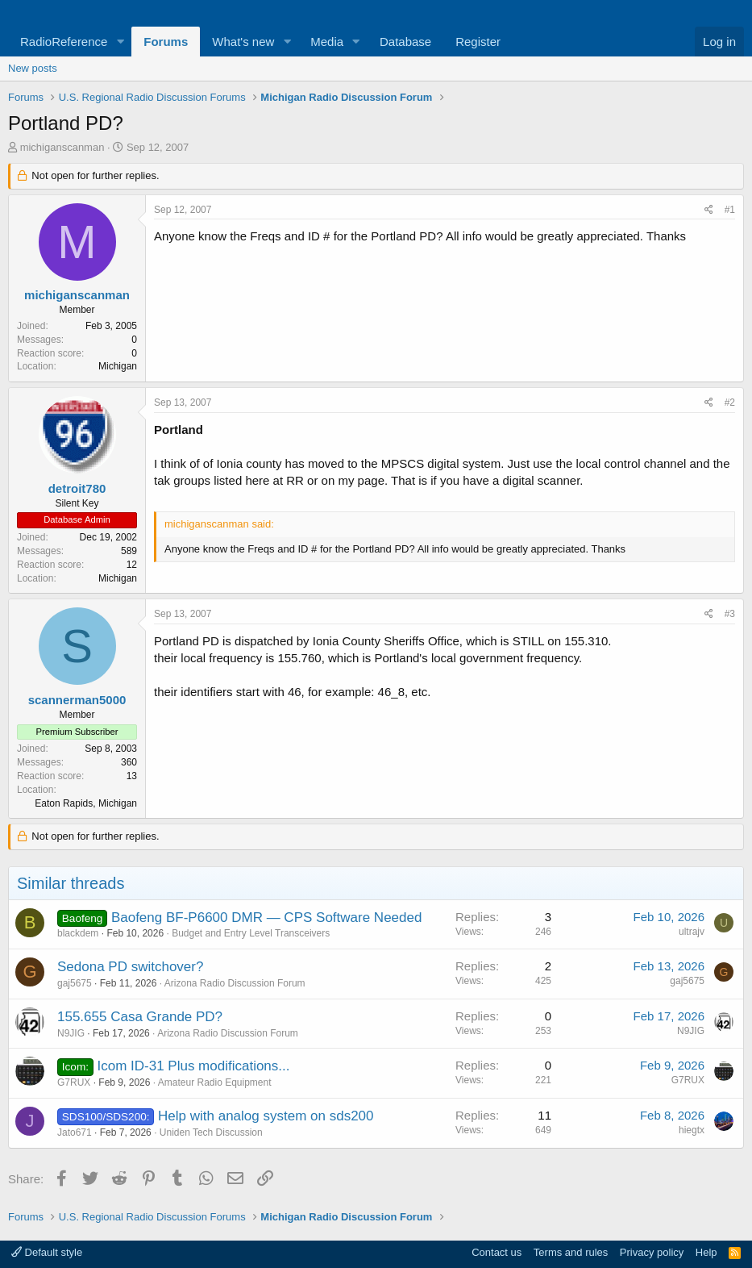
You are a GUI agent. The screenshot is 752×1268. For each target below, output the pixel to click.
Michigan (117, 366)
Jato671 (74, 1132)
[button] (120, 41)
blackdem (77, 933)
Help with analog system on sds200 (265, 1116)
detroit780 (77, 488)
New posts (32, 68)
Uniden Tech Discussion (211, 1132)
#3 (730, 613)
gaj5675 (74, 983)
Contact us (496, 1252)
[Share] (709, 210)
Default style (46, 1252)
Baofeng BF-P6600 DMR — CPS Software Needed (266, 917)
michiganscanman (62, 147)
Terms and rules (571, 1252)
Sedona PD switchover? (130, 966)
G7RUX (73, 1082)
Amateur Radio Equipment (215, 1082)
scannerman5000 (77, 700)
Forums (165, 41)
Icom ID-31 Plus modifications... (193, 1066)
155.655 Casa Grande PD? (139, 1016)
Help (706, 1252)
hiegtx (691, 1130)
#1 (730, 209)
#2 (730, 402)
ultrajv (691, 931)
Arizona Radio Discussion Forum (234, 983)
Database (405, 41)
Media (326, 41)
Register (478, 41)
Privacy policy (651, 1252)
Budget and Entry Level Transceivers (251, 933)
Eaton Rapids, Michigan (86, 803)
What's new (243, 41)
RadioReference (63, 41)
